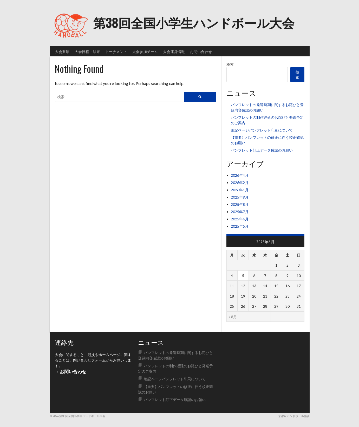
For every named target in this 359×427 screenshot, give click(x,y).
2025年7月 (240, 211)
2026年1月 (240, 190)
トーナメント (116, 51)
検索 (230, 64)
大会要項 (62, 51)
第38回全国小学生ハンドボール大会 (193, 22)
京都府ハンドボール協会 (294, 416)
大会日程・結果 (87, 51)
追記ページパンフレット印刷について (262, 130)
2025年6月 (240, 219)
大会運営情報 (174, 51)
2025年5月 (240, 226)
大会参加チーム (145, 51)
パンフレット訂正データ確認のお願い (262, 150)
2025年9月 (240, 197)
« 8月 (233, 316)
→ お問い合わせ (71, 371)
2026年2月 (240, 182)
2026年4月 (240, 175)
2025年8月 (240, 204)
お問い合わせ (201, 51)
